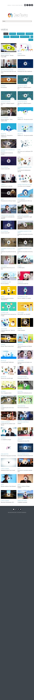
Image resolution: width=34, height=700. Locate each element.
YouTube (25, 5)
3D (31, 36)
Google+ (27, 5)
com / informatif (14, 36)
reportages (12, 33)
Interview (6, 36)
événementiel (29, 33)
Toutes (5, 33)
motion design (21, 33)
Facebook (30, 5)
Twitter (32, 5)
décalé (30, 39)
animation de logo (25, 36)
